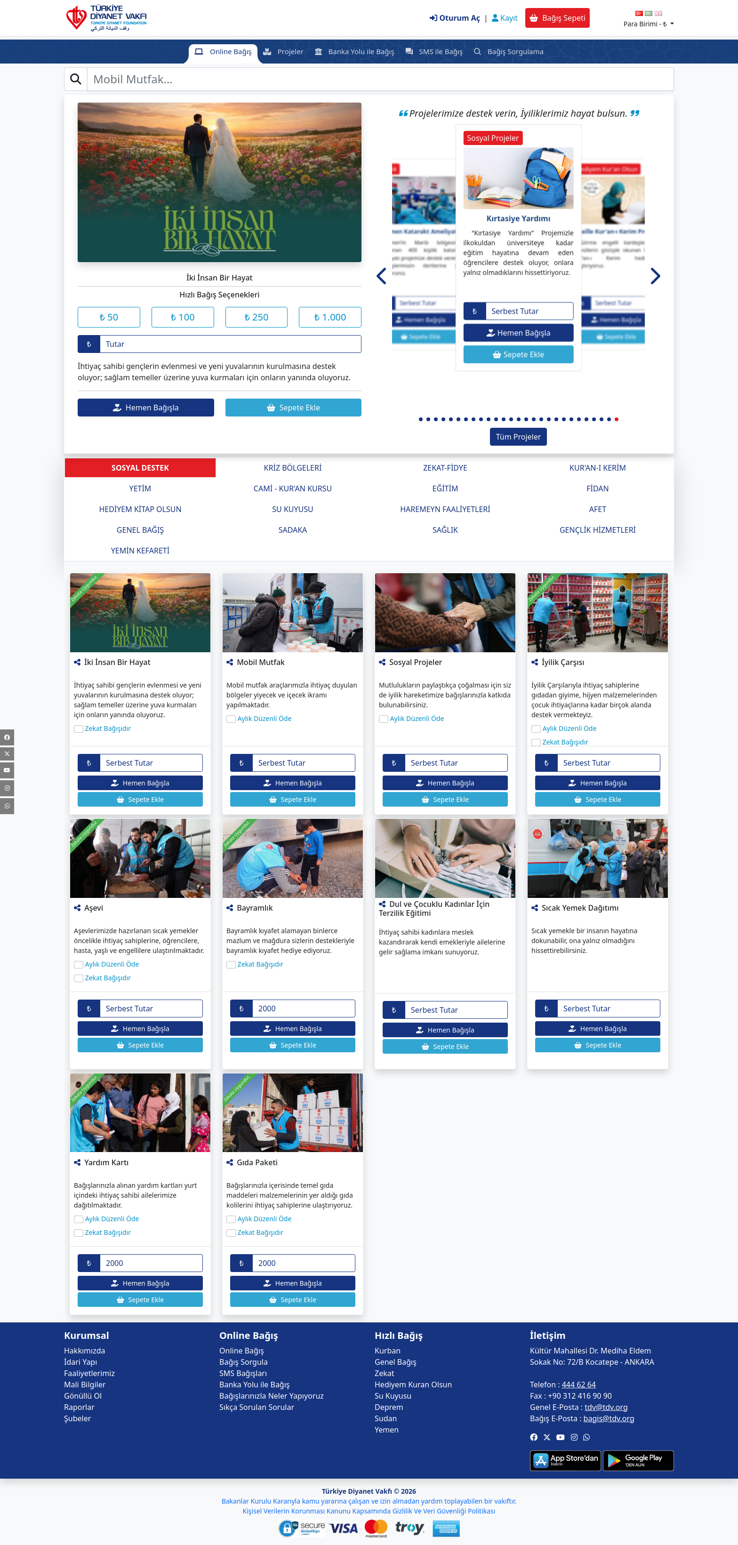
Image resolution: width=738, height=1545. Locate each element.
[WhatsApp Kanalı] (7, 806)
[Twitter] (7, 753)
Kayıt (505, 18)
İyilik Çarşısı (563, 662)
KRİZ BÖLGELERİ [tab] (293, 468)
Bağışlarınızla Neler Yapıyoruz (271, 1396)
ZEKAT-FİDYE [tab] (445, 468)
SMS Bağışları (243, 1373)
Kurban (388, 1350)
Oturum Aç (455, 18)
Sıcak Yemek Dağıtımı (580, 908)
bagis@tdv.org (609, 1418)
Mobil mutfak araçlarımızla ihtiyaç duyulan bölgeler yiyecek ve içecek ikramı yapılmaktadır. (291, 694)
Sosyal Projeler (415, 662)
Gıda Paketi (257, 1162)
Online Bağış (223, 51)
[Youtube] (7, 770)
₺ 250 (256, 317)
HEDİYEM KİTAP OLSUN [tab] (140, 509)
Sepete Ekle (293, 407)
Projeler (283, 51)
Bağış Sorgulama (509, 51)
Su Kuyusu (393, 1396)
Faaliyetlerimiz (89, 1373)
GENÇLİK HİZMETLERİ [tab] (598, 530)
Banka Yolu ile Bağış (354, 51)
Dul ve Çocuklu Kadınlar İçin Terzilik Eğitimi (434, 908)
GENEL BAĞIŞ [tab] (140, 530)
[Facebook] (7, 737)
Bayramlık (255, 908)
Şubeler (77, 1418)
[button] (382, 275)
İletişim (548, 1335)
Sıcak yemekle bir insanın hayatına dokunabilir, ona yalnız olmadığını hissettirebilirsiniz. (584, 940)
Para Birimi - (646, 23)
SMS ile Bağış (434, 51)
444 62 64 (579, 1384)
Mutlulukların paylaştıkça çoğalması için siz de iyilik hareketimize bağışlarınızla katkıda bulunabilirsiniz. (445, 694)
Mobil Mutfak (261, 662)
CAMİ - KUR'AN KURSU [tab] (293, 488)
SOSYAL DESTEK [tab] (140, 468)
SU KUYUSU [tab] (292, 509)
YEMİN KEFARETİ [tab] (140, 550)
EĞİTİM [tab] (445, 488)
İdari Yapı (80, 1362)
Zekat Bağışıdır (108, 728)
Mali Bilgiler (84, 1384)
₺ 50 (109, 317)
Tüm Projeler (518, 437)
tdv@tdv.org (606, 1407)
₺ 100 (183, 317)
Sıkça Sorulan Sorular (256, 1407)
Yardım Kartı (106, 1162)
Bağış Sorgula (243, 1362)
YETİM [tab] (140, 488)
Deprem (389, 1407)
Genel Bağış (396, 1362)
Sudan (386, 1418)
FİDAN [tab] (597, 488)
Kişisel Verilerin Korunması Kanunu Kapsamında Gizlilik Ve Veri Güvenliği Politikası (369, 1510)
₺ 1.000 (330, 317)
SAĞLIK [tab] (445, 530)
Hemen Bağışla (146, 407)
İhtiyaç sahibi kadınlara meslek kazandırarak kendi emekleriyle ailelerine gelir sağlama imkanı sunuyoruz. (442, 942)
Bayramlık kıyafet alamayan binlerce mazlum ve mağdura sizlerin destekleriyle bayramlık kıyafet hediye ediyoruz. (290, 940)
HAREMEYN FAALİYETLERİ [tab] (445, 509)
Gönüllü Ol (83, 1396)
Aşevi (93, 908)
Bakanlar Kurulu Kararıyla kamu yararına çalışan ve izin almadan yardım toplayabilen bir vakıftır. (369, 1501)
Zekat (384, 1373)
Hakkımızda (84, 1350)
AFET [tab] (597, 509)
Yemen (387, 1430)
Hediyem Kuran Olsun (413, 1384)
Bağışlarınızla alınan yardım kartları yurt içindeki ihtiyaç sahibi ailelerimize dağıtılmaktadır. (135, 1195)
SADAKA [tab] (293, 530)
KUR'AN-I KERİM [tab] (598, 468)
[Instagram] (7, 788)
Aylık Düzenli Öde (265, 718)
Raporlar (79, 1407)
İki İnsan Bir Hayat (117, 662)
